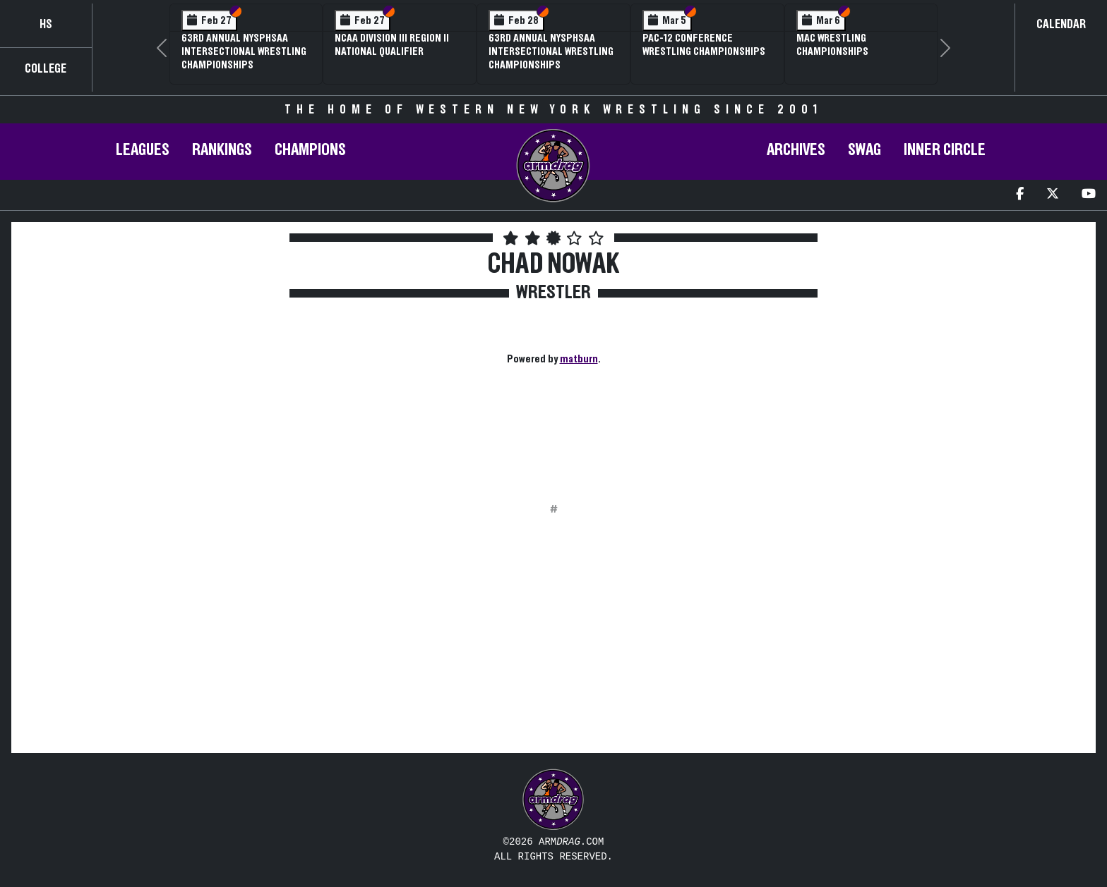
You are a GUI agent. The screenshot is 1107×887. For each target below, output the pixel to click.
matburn (579, 359)
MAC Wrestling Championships (832, 44)
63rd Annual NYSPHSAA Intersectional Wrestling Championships (243, 51)
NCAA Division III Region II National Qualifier (392, 44)
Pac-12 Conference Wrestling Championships (703, 44)
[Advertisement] (149, 366)
